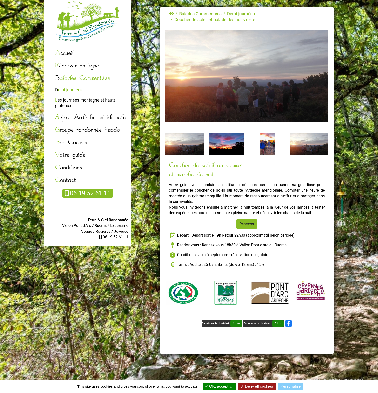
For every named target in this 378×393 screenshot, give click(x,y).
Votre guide (70, 155)
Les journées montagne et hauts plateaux (85, 103)
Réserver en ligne (77, 65)
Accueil (64, 53)
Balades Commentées (82, 78)
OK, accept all (219, 386)
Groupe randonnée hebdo (87, 130)
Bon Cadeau (71, 142)
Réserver (246, 224)
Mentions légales (352, 380)
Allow (236, 323)
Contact (65, 180)
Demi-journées (68, 89)
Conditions (68, 167)
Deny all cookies (257, 386)
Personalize (291, 386)
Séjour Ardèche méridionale (90, 117)
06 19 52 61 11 (88, 193)
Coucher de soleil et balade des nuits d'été (214, 19)
